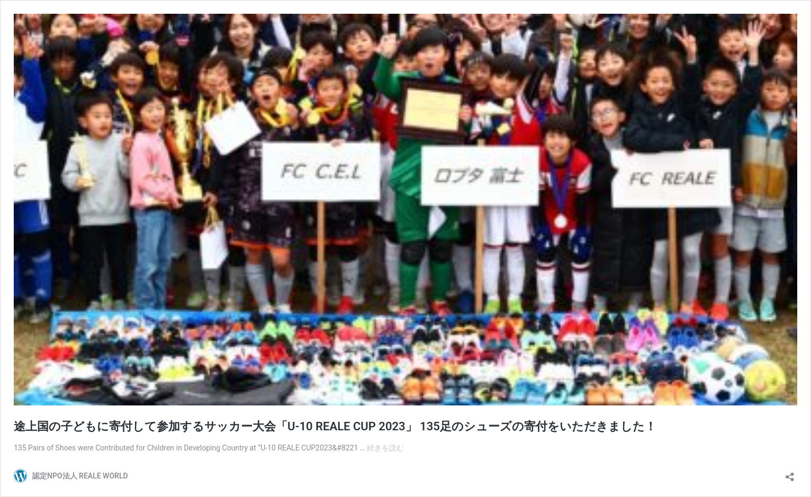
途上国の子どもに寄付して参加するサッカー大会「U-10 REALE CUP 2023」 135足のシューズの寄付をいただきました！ (335, 426)
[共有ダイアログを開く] (789, 473)
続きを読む (385, 448)
